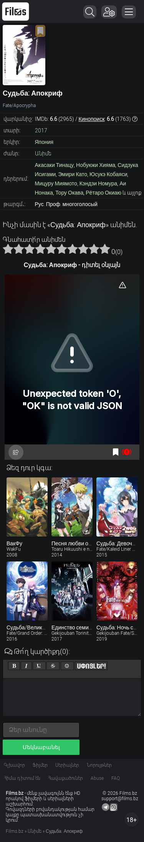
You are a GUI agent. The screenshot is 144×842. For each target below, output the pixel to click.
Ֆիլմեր (40, 765)
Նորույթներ (99, 765)
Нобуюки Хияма (95, 165)
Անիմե (43, 153)
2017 (41, 130)
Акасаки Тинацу (54, 165)
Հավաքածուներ (65, 778)
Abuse (97, 778)
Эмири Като (72, 174)
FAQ (115, 778)
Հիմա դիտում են (22, 778)
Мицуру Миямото (56, 183)
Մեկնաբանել (41, 747)
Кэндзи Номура (98, 183)
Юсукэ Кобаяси (108, 174)
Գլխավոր (14, 765)
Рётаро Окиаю (103, 193)
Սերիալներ (67, 765)
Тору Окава (69, 193)
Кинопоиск (92, 119)
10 (104, 248)
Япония (44, 142)
